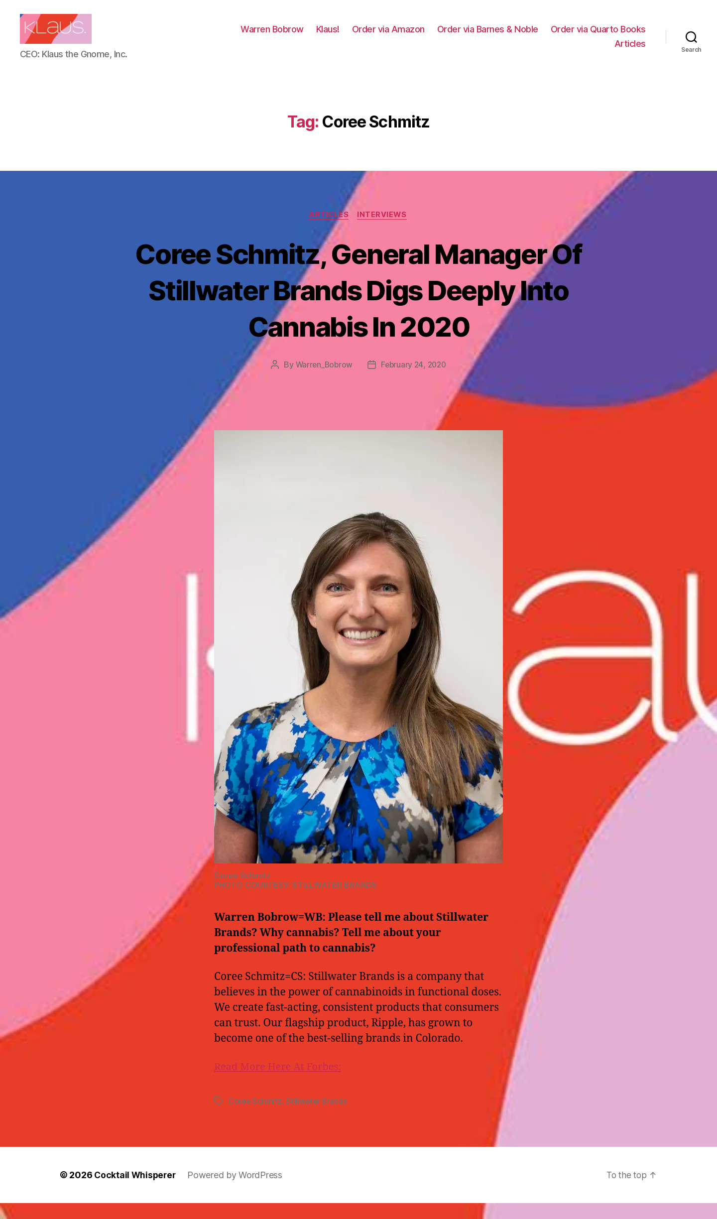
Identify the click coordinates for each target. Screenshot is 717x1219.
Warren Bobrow (379, 36)
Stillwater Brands (318, 1117)
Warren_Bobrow (322, 380)
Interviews (383, 230)
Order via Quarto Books (554, 51)
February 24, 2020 (414, 380)
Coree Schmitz (255, 1117)
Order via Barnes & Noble (595, 36)
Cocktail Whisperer (136, 1191)
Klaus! (435, 36)
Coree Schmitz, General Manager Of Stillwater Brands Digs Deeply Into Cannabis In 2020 (358, 304)
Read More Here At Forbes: (280, 1083)
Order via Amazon (496, 36)
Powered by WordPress (237, 1191)
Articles (630, 51)
